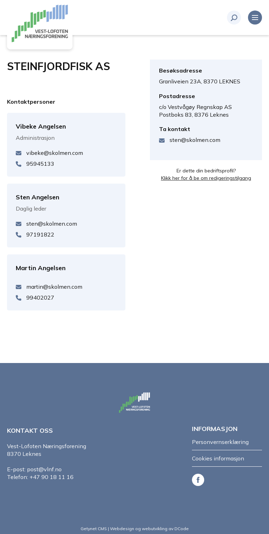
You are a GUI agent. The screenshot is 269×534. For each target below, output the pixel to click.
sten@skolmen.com (195, 139)
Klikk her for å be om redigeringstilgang (206, 178)
